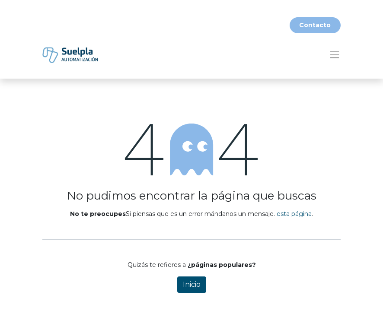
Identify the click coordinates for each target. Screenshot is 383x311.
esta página (294, 214)
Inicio (192, 284)
